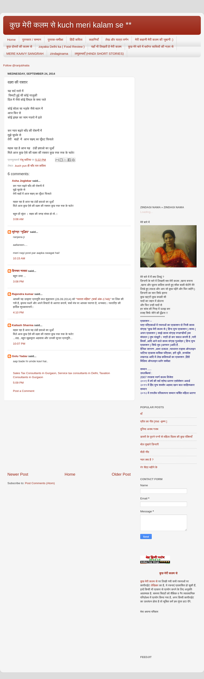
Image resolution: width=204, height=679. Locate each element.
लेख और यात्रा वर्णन (116, 39)
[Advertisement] (69, 436)
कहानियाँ (94, 39)
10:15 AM (19, 258)
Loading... (146, 212)
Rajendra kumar (23, 294)
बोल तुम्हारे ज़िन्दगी (149, 444)
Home (11, 39)
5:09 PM (18, 382)
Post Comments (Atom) (40, 483)
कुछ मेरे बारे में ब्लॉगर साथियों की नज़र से (151, 46)
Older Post (121, 474)
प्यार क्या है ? (146, 459)
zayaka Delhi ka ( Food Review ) (62, 46)
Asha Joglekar (21, 180)
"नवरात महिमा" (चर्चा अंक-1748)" (93, 299)
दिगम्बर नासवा (19, 270)
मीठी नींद (144, 452)
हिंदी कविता (76, 39)
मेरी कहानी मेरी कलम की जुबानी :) (154, 39)
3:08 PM (18, 281)
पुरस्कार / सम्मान (31, 39)
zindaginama (59, 53)
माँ (141, 413)
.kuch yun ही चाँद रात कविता (30, 165)
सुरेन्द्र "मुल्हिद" (20, 231)
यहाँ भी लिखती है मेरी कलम (106, 46)
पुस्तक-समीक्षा (55, 39)
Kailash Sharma (22, 325)
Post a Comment (23, 391)
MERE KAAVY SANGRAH (25, 53)
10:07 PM (19, 343)
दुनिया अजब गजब (149, 429)
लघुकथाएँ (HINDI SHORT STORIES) (99, 53)
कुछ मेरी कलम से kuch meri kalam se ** (71, 25)
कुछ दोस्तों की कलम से (19, 46)
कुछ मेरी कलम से (168, 573)
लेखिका (154, 585)
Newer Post (17, 474)
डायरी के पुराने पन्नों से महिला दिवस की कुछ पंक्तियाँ (166, 436)
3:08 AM (18, 219)
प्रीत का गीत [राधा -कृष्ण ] (153, 421)
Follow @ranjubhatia (16, 65)
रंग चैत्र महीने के (148, 467)
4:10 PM (18, 312)
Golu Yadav (19, 356)
